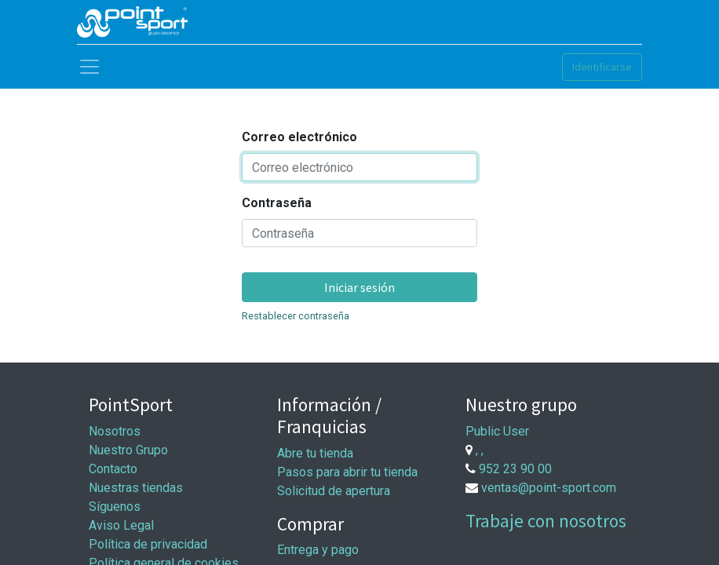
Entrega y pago (318, 549)
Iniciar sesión (359, 287)
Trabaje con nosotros (545, 520)
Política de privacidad (148, 544)
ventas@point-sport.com (548, 487)
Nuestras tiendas (136, 487)
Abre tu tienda (315, 453)
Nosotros (115, 431)
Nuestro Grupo (128, 450)
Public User (497, 431)
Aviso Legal (121, 525)
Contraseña (277, 202)
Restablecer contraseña (295, 316)
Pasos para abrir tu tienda (347, 472)
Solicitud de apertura (333, 490)
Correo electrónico (299, 136)
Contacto (113, 468)
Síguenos (115, 506)
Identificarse (602, 67)
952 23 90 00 (515, 468)
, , (480, 450)
